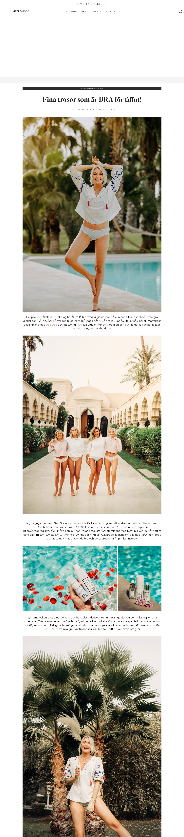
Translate (95, 11)
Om (105, 11)
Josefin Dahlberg (92, 4)
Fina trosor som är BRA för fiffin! (92, 99)
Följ (112, 11)
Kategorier (71, 11)
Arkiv (84, 11)
